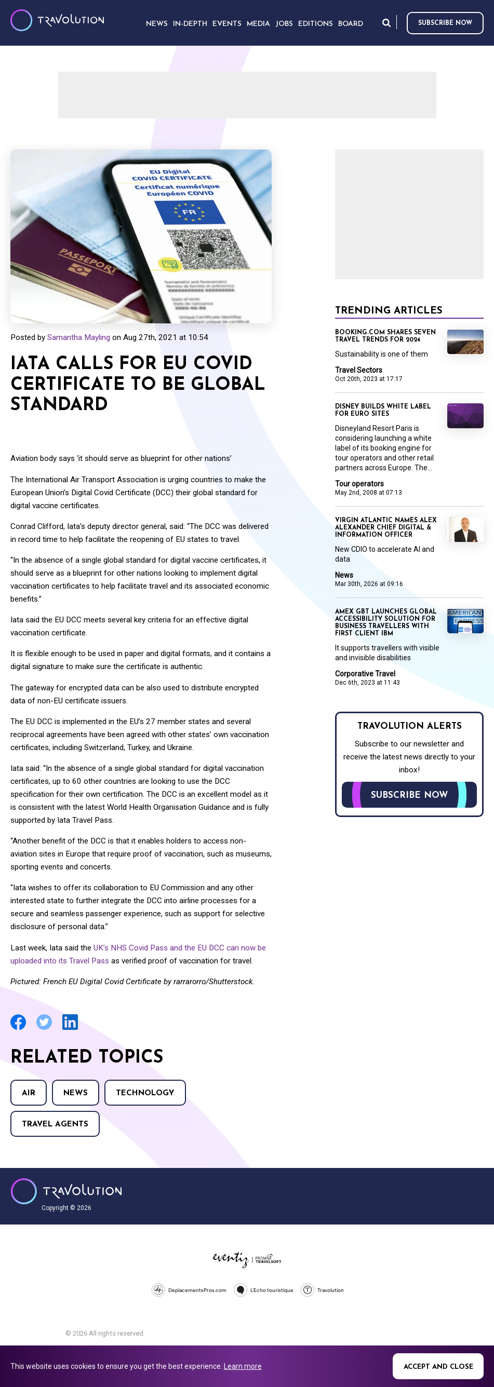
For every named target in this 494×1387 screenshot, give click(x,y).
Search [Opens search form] (386, 22)
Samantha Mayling (78, 337)
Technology (145, 1093)
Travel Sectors (358, 370)
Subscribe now (445, 23)
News (75, 1093)
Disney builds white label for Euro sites (383, 410)
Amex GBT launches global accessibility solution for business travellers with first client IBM (386, 623)
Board (350, 24)
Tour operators (359, 484)
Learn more (243, 1366)
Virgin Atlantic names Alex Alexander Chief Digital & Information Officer (386, 528)
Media (258, 24)
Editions (315, 24)
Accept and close (438, 1367)
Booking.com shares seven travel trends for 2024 (385, 336)
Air (28, 1093)
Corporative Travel (365, 674)
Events (227, 24)
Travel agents (55, 1124)
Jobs (284, 24)
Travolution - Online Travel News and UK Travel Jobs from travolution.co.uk (66, 1191)
